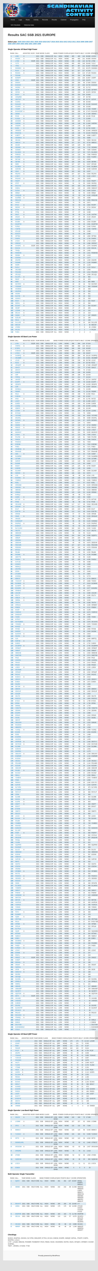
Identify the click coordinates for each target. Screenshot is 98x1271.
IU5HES (17, 564)
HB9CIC (18, 142)
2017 (49, 42)
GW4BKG (18, 138)
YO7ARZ (18, 415)
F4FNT (17, 202)
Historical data (29, 25)
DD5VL (17, 303)
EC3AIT (17, 306)
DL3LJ (17, 267)
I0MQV (17, 193)
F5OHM (17, 75)
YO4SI (17, 617)
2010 (78, 42)
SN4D (17, 516)
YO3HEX (18, 624)
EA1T (17, 509)
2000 (35, 44)
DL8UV (17, 423)
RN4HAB (18, 451)
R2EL (17, 483)
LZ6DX (17, 667)
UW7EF (17, 379)
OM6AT (17, 650)
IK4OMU (18, 478)
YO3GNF (18, 286)
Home (13, 20)
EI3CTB (17, 511)
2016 (53, 42)
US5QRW (18, 97)
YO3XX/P (18, 581)
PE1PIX (17, 174)
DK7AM (17, 159)
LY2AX (17, 241)
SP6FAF (18, 243)
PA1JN (17, 329)
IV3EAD (17, 396)
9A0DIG (17, 631)
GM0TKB (18, 655)
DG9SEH (18, 68)
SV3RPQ (18, 355)
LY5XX (17, 353)
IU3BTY (17, 135)
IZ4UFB (17, 260)
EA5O (17, 128)
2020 (36, 42)
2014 (61, 42)
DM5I (17, 164)
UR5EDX (18, 130)
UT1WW (18, 574)
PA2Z (17, 658)
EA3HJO (18, 85)
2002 (26, 44)
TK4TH (17, 602)
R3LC (17, 394)
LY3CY (17, 176)
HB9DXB (18, 653)
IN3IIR (17, 265)
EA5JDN (18, 588)
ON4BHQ (18, 449)
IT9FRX (17, 346)
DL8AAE (18, 104)
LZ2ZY (17, 401)
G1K (16, 638)
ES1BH (17, 222)
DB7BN (17, 162)
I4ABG (17, 497)
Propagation (74, 20)
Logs (20, 20)
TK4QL (17, 250)
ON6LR (17, 598)
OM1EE (17, 518)
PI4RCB (17, 154)
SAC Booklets (15, 25)
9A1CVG (18, 186)
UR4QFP (18, 365)
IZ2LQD (17, 231)
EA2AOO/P (19, 111)
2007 (91, 42)
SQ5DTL (18, 535)
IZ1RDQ (18, 576)
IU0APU (17, 298)
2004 (18, 44)
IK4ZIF (17, 610)
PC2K (17, 116)
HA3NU (17, 87)
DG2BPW (18, 646)
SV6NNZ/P (18, 521)
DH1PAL (18, 418)
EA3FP (17, 382)
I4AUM (17, 145)
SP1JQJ (18, 274)
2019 (40, 42)
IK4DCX (17, 677)
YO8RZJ (18, 480)
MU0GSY (18, 432)
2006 (10, 44)
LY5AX (17, 435)
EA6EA (17, 682)
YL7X (17, 63)
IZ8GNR (18, 506)
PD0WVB (18, 253)
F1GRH (17, 157)
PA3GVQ (18, 133)
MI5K (17, 282)
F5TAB (17, 629)
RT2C (17, 205)
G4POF (17, 461)
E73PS (17, 348)
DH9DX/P (18, 614)
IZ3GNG (18, 258)
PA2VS (17, 674)
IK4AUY (17, 234)
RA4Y (17, 301)
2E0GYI (17, 679)
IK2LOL (17, 248)
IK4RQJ (17, 494)
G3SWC (18, 150)
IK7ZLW (17, 413)
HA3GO (17, 219)
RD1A (17, 320)
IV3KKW (18, 351)
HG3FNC (18, 291)
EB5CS (17, 578)
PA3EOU (18, 442)
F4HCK (17, 439)
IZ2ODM (18, 121)
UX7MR (17, 459)
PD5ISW (18, 547)
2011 (74, 42)
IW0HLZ (18, 566)
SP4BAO (18, 590)
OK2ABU (18, 270)
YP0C (17, 66)
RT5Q (17, 212)
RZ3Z (17, 363)
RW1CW (18, 200)
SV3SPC (18, 246)
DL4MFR (18, 586)
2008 (86, 42)
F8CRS (17, 636)
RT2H (17, 210)
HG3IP (17, 308)
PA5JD (17, 665)
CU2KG (17, 102)
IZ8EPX (17, 408)
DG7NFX (18, 284)
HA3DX (17, 58)
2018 (45, 42)
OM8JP (17, 538)
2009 (82, 42)
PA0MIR (18, 262)
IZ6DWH (18, 540)
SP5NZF (18, 672)
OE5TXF (18, 99)
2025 (20, 42)
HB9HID (18, 490)
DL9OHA (18, 634)
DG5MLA (18, 389)
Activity (35, 20)
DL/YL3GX (18, 528)
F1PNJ (17, 226)
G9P (16, 375)
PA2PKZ (18, 523)
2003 (22, 44)
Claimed (63, 20)
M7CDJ (17, 550)
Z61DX (17, 217)
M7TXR (17, 499)
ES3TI (17, 94)
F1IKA (17, 332)
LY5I (16, 475)
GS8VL (17, 188)
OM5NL (17, 600)
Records (45, 20)
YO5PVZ (18, 612)
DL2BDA (18, 166)
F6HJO (17, 662)
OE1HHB (18, 504)
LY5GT (17, 430)
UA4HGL (18, 660)
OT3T (17, 183)
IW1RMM (18, 670)
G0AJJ (17, 367)
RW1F (17, 279)
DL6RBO (18, 198)
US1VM (17, 593)
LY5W (17, 61)
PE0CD (17, 427)
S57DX (17, 92)
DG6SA (17, 82)
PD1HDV (18, 272)
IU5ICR (17, 372)
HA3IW (17, 294)
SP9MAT (18, 648)
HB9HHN (18, 533)
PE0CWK (18, 545)
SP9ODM (18, 485)
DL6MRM (18, 456)
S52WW (18, 147)
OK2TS (17, 530)
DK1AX (17, 313)
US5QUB (18, 195)
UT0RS (17, 327)
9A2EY (17, 466)
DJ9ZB (17, 403)
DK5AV (17, 207)
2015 (57, 42)
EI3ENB (17, 444)
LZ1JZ (17, 360)
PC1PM (17, 437)
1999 (39, 44)
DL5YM (17, 296)
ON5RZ (17, 425)
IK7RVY (17, 619)
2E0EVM (18, 542)
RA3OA (17, 73)
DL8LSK (18, 317)
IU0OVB (18, 169)
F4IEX (17, 447)
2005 (14, 44)
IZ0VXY (17, 370)
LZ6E (17, 56)
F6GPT (17, 181)
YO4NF (17, 109)
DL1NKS (18, 152)
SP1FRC (18, 569)
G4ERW (18, 123)
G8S (16, 454)
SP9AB (17, 514)
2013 (66, 42)
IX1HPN (17, 106)
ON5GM (18, 487)
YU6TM (17, 229)
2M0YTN (18, 557)
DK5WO (18, 420)
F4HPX (17, 238)
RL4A (17, 70)
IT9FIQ (17, 377)
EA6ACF (18, 526)
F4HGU (17, 559)
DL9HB (17, 463)
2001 (31, 44)
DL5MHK (18, 583)
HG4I (17, 171)
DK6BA (17, 255)
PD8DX (17, 607)
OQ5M (17, 315)
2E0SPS (18, 384)
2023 (28, 42)
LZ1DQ (17, 406)
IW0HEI (17, 473)
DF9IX (17, 571)
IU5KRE (17, 468)
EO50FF (18, 78)
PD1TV (17, 595)
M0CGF (17, 325)
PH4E (17, 502)
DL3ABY (18, 471)
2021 (32, 42)
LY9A (17, 343)
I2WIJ (17, 80)
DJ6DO (17, 643)
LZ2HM (17, 310)
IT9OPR (17, 126)
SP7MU (17, 236)
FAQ (83, 20)
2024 (24, 42)
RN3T (17, 214)
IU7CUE (18, 562)
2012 (70, 42)
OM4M (17, 114)
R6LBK (17, 552)
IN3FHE (17, 641)
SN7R (17, 90)
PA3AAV (18, 178)
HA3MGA (18, 289)
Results (54, 20)
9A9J (17, 399)
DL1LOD (18, 322)
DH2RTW (18, 224)
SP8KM (17, 492)
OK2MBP (18, 358)
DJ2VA (17, 190)
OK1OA (17, 140)
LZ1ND (17, 411)
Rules (28, 20)
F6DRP (17, 391)
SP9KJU (18, 605)
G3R (16, 387)
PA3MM (17, 554)
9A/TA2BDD (19, 622)
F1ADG (17, 118)
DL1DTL (18, 277)
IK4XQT (17, 626)
